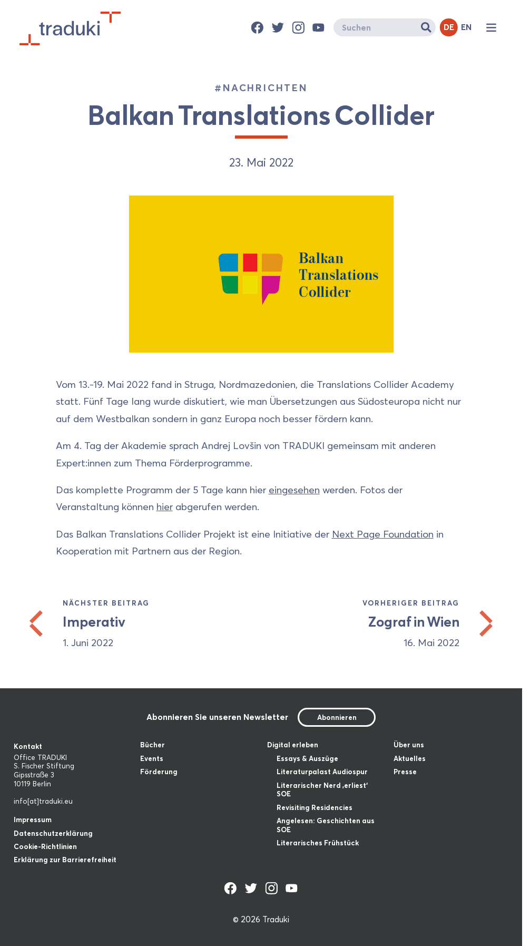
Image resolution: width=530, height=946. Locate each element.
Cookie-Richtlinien (45, 846)
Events (151, 758)
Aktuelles (410, 758)
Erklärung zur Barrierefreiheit (65, 859)
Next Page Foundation (383, 534)
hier (164, 507)
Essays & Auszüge (307, 758)
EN (466, 27)
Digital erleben (292, 744)
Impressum (33, 819)
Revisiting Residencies (314, 807)
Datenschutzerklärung (53, 833)
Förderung (159, 771)
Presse (405, 771)
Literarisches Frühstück (318, 842)
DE (449, 27)
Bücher (152, 744)
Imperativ (94, 621)
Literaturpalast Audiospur (322, 771)
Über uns (409, 744)
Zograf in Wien (413, 621)
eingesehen (294, 490)
